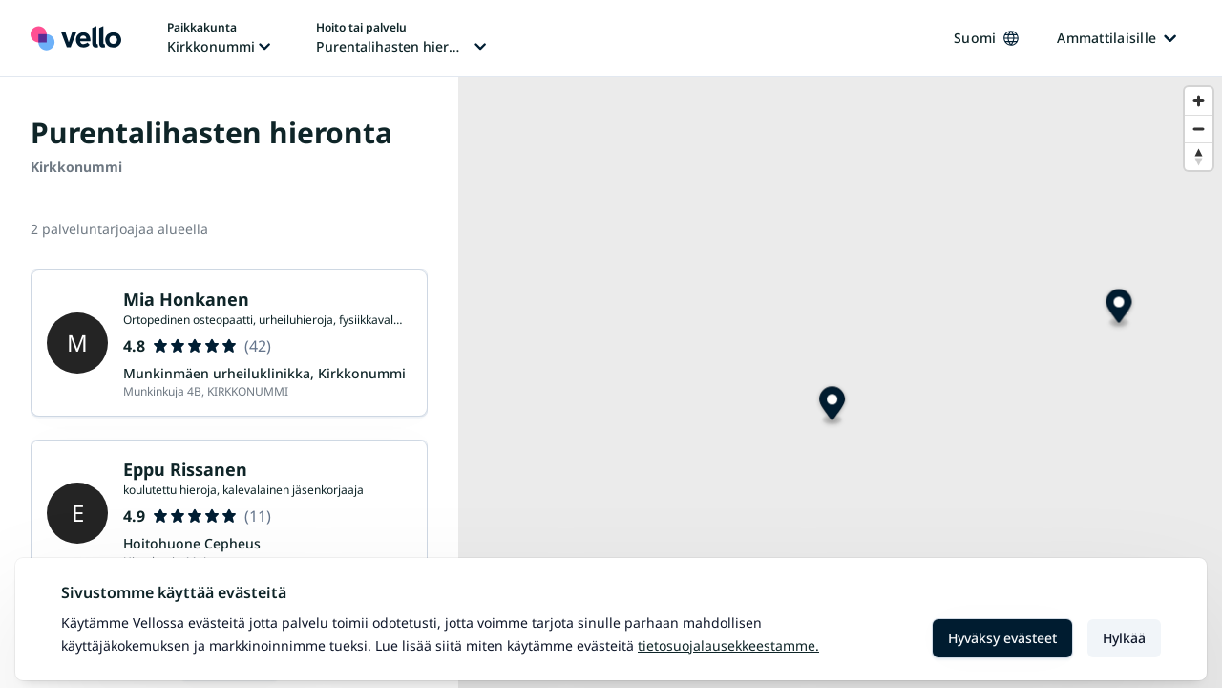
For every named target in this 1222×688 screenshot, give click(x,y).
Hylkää (1124, 638)
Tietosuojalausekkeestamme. (728, 645)
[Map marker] (832, 405)
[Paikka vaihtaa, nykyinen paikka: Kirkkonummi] (218, 38)
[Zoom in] (1198, 101)
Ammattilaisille (1116, 38)
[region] (840, 382)
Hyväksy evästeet (1002, 638)
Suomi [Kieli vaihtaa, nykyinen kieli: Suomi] (986, 38)
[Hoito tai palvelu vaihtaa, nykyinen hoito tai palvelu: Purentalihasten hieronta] (401, 38)
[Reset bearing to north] (1198, 156)
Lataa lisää (229, 489)
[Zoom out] (1198, 128)
